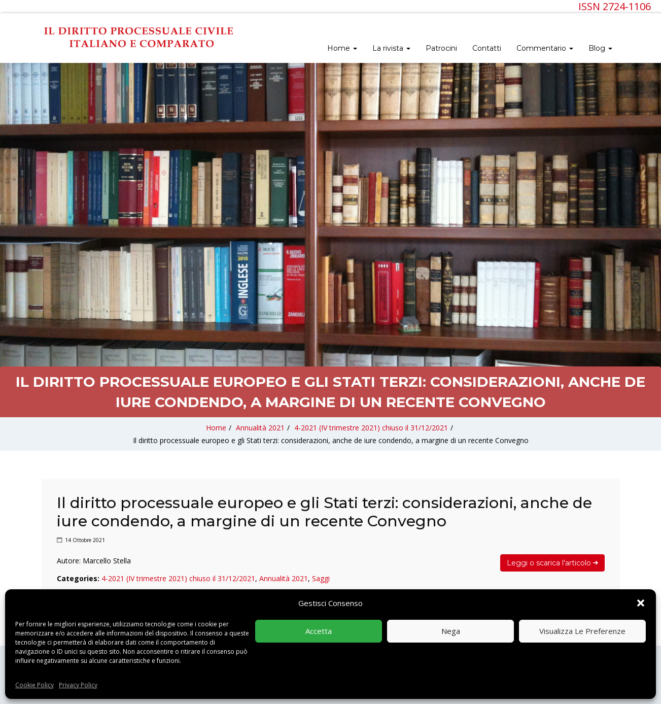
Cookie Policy (34, 685)
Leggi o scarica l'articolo (552, 562)
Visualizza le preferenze (582, 631)
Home (342, 48)
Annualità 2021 (260, 427)
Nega (450, 631)
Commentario (544, 48)
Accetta (318, 631)
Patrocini (441, 48)
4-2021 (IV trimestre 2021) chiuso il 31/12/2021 (371, 427)
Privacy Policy (78, 685)
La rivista (391, 48)
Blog (600, 48)
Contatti (486, 48)
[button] (641, 603)
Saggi (321, 578)
